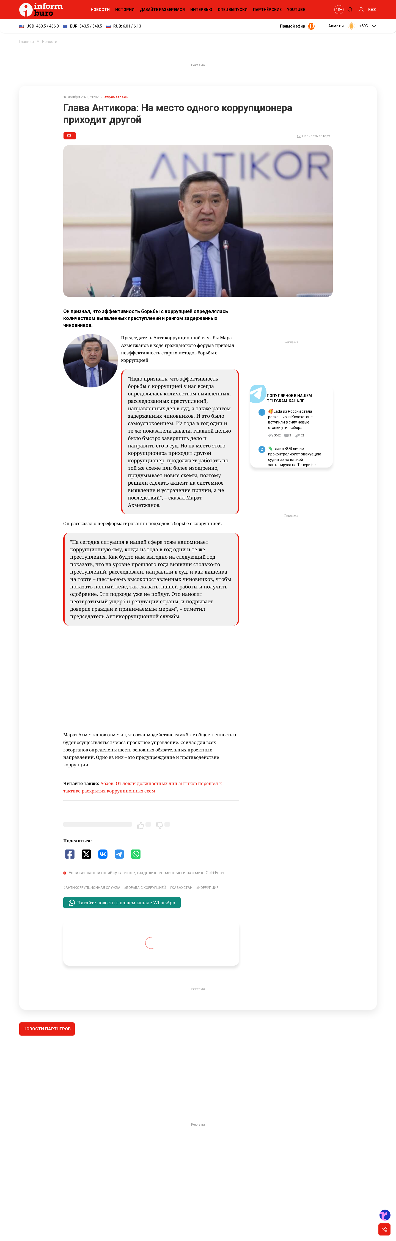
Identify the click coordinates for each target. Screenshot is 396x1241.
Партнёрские (267, 9)
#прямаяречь (116, 97)
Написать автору (313, 136)
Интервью (201, 9)
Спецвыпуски (233, 9)
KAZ (372, 9)
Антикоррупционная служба (92, 888)
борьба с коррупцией (146, 888)
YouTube (296, 9)
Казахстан (182, 888)
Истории (124, 9)
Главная (26, 41)
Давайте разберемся (162, 9)
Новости (100, 9)
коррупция (208, 888)
